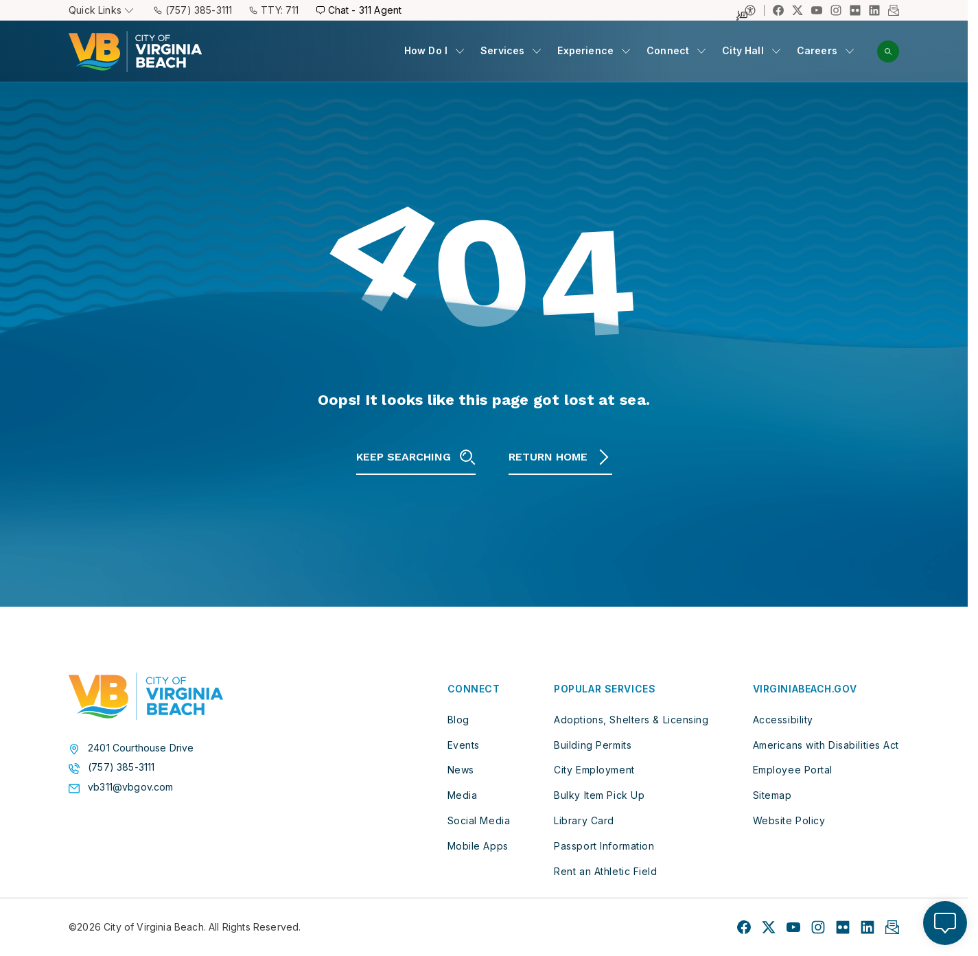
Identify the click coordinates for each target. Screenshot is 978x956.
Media (462, 795)
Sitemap (772, 795)
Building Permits (592, 745)
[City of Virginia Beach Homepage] (135, 51)
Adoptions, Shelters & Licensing (631, 719)
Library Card (584, 820)
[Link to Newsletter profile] (893, 10)
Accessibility (783, 719)
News (460, 770)
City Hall (743, 50)
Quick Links (101, 10)
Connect (668, 50)
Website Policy (789, 820)
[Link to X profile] (797, 10)
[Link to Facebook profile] (778, 10)
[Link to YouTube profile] (816, 10)
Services (502, 50)
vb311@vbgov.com (131, 787)
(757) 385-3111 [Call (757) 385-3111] (193, 10)
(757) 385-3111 (121, 767)
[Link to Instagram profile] (835, 10)
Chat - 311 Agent (359, 10)
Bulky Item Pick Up (599, 795)
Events (463, 745)
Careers (817, 50)
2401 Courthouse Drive (141, 748)
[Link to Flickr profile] (855, 10)
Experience (585, 50)
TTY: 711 (274, 10)
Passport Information (604, 846)
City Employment (594, 770)
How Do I (425, 50)
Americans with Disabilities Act (826, 745)
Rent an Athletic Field (605, 871)
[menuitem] (434, 51)
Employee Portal (793, 770)
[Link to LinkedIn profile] (874, 10)
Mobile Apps (478, 846)
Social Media (479, 820)
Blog (458, 719)
